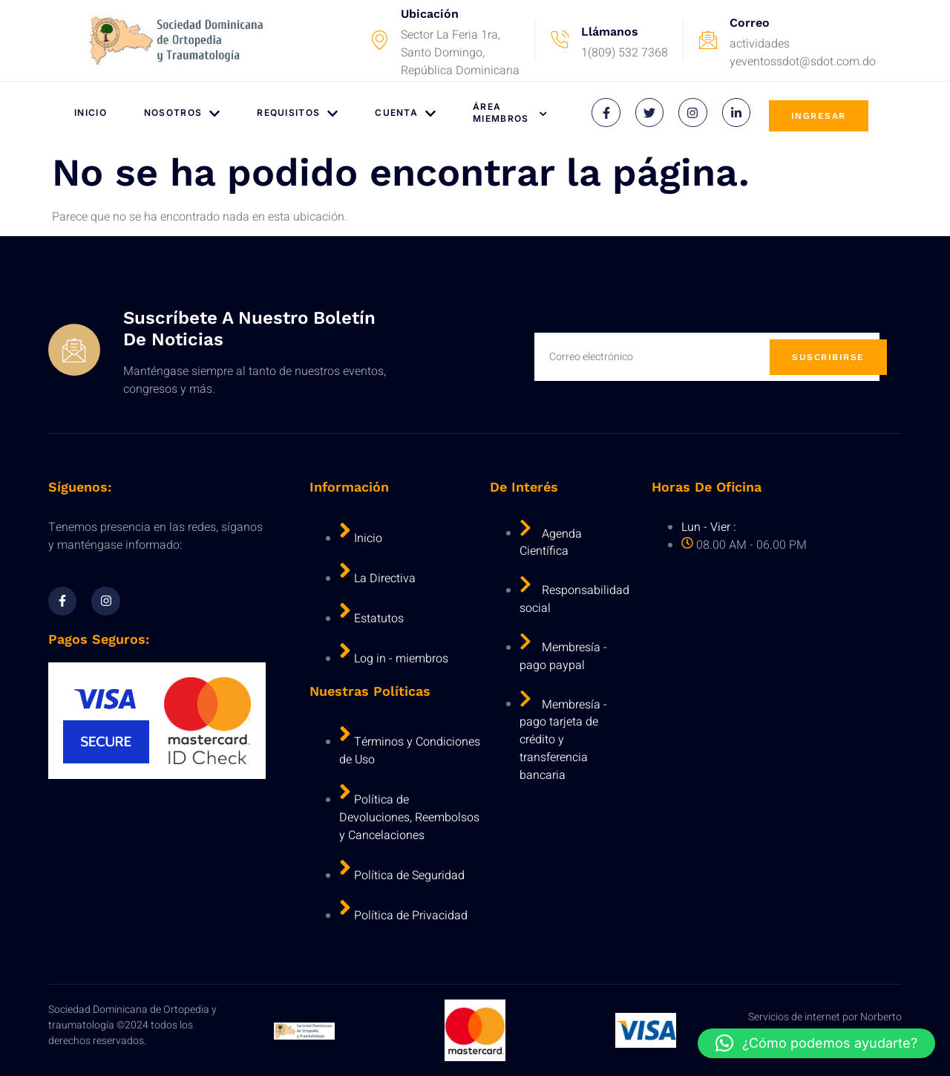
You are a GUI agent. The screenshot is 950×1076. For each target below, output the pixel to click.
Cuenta (405, 113)
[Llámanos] (559, 40)
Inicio (90, 112)
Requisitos (297, 113)
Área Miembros (509, 112)
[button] (816, 1043)
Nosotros (182, 113)
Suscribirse (828, 357)
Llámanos (609, 32)
